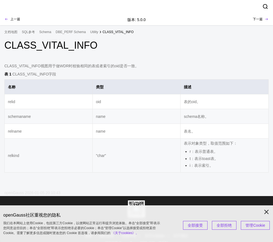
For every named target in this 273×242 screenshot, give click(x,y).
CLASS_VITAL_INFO (118, 32)
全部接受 (195, 225)
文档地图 (10, 32)
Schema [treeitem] (45, 32)
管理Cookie (255, 225)
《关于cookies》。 (125, 233)
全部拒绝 (224, 225)
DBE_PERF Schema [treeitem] (71, 32)
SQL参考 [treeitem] (28, 32)
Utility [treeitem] (94, 32)
